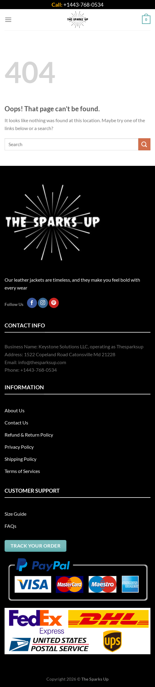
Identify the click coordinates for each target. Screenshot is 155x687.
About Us (15, 410)
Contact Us (16, 422)
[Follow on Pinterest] (54, 303)
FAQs (10, 526)
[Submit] (144, 144)
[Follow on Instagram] (43, 303)
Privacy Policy (19, 447)
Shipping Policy (20, 459)
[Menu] (8, 19)
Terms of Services (22, 471)
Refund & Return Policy (29, 434)
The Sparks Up (95, 679)
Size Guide (15, 514)
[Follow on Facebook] (32, 303)
